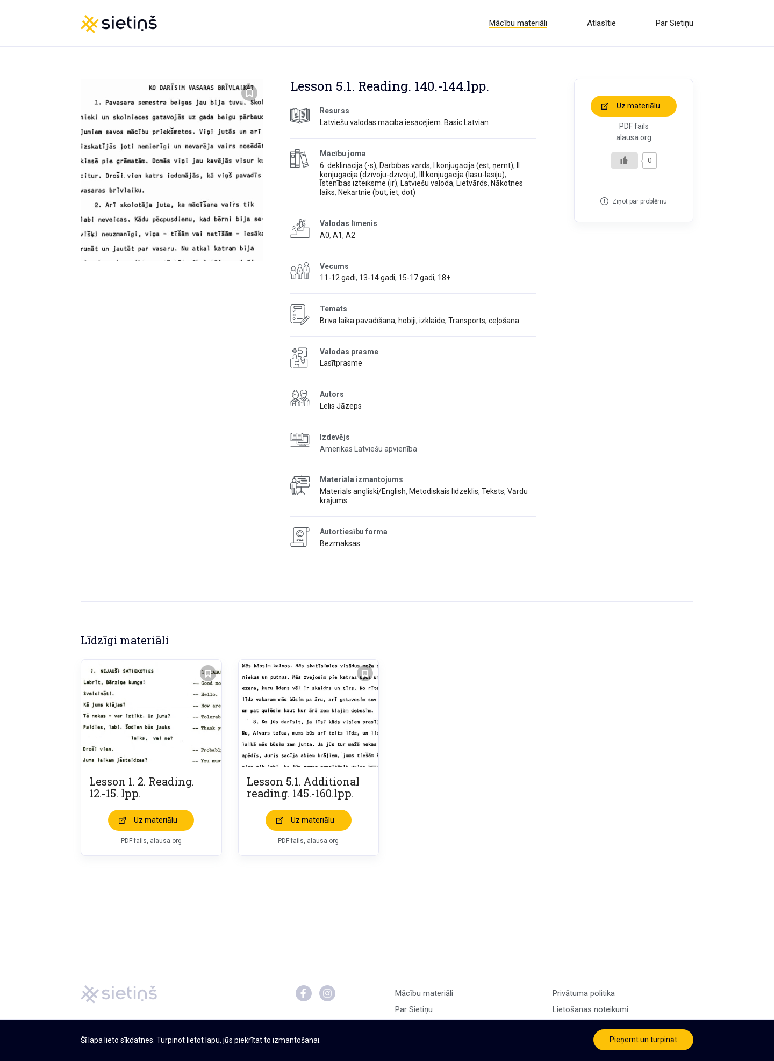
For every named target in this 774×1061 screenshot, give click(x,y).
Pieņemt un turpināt (643, 1039)
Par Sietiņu (674, 23)
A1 (337, 235)
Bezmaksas (340, 543)
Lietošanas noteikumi (590, 1010)
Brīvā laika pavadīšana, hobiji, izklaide (382, 320)
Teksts (493, 491)
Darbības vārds (404, 165)
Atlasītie (601, 23)
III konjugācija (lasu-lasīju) (462, 174)
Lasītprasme (341, 363)
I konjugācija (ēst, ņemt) (473, 165)
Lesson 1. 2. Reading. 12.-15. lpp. (141, 788)
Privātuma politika (584, 994)
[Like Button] (624, 160)
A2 (350, 235)
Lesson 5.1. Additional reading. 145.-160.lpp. (303, 788)
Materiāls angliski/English (363, 491)
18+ (444, 277)
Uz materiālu (638, 105)
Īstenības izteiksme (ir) (358, 183)
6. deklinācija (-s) (348, 165)
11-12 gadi (338, 277)
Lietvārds (472, 183)
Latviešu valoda (426, 183)
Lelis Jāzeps (341, 406)
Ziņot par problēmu (639, 201)
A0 (324, 235)
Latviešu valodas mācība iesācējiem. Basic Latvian (404, 122)
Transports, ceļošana (483, 320)
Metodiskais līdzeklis (443, 491)
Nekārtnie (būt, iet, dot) (376, 192)
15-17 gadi (416, 277)
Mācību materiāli (518, 23)
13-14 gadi (377, 277)
